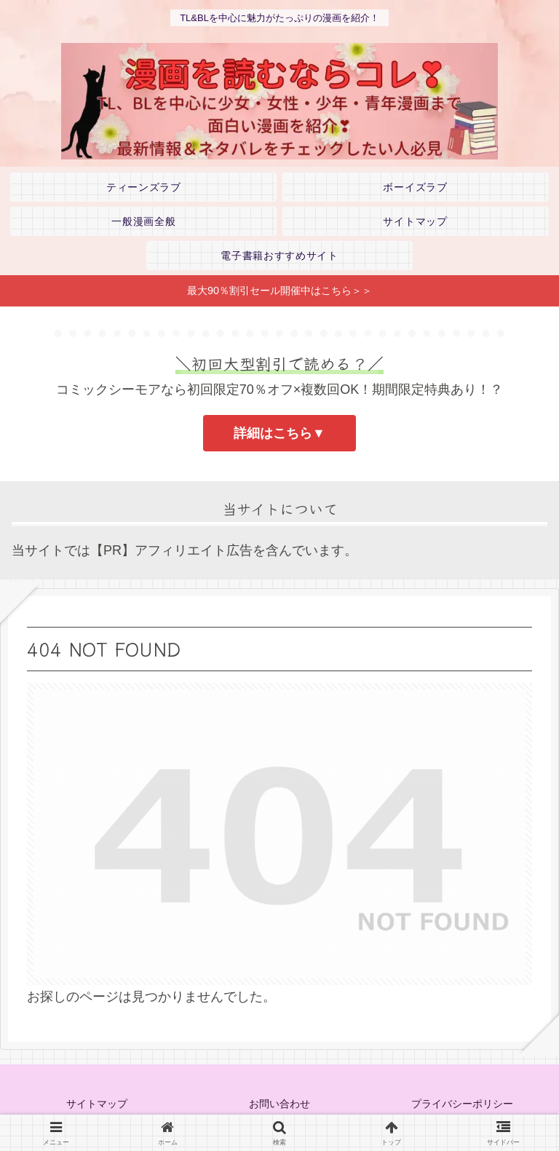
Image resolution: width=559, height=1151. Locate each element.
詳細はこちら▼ (279, 433)
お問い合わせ (279, 1104)
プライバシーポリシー (462, 1104)
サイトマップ (96, 1104)
